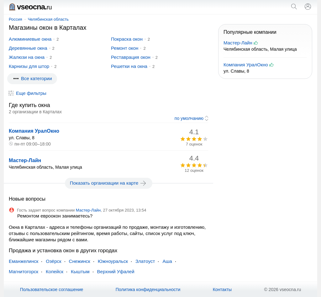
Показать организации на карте (108, 183)
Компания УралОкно (34, 131)
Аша (167, 261)
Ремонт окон (124, 48)
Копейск (54, 271)
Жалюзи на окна (27, 57)
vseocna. (30, 7)
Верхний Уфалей (115, 271)
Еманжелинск (23, 261)
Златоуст (145, 261)
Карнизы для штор (29, 66)
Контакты (222, 289)
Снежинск (79, 261)
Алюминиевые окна (30, 39)
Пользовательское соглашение (51, 289)
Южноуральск (113, 261)
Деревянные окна (28, 48)
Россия (15, 19)
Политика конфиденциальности (148, 289)
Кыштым (80, 271)
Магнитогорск (23, 271)
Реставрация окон (130, 57)
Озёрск (53, 261)
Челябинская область (48, 19)
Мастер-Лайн (25, 160)
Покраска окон (127, 39)
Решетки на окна (129, 66)
